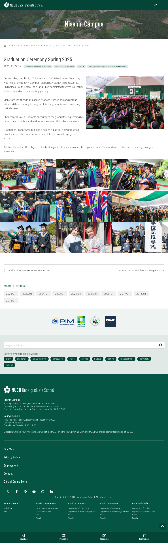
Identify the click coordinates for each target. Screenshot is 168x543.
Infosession (63, 537)
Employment (11, 465)
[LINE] (25, 491)
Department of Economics (78, 508)
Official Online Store (15, 481)
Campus (18, 45)
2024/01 (43, 293)
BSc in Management (46, 503)
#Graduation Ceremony (64, 66)
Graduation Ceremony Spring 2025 (72, 45)
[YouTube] (34, 491)
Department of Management (47, 508)
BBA (5, 512)
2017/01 (125, 293)
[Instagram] (42, 491)
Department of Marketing (110, 508)
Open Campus (144, 537)
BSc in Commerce (109, 503)
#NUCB (81, 66)
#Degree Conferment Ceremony (38, 66)
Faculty (39, 518)
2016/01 (141, 293)
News (49, 45)
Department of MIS (43, 512)
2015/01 (11, 300)
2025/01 (27, 293)
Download (23, 537)
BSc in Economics (77, 503)
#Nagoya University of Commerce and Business (107, 66)
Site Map (9, 449)
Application (104, 537)
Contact (8, 473)
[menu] (161, 5)
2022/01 (76, 293)
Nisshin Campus (34, 45)
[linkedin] (51, 491)
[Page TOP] (162, 526)
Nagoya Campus (12, 416)
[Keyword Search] (80, 345)
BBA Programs (11, 503)
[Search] (161, 345)
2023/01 (60, 293)
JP (155, 5)
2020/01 (109, 293)
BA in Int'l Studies (141, 503)
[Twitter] (8, 491)
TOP (7, 45)
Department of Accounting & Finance (114, 512)
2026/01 (11, 293)
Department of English (141, 508)
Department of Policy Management (81, 512)
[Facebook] (16, 491)
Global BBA (8, 508)
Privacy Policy (12, 457)
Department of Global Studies (143, 512)
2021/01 (92, 293)
